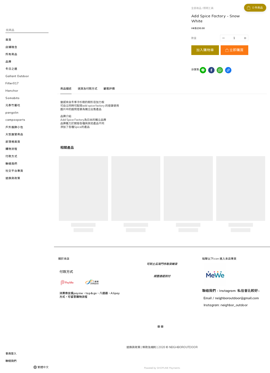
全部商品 (196, 8)
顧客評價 (109, 88)
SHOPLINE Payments (168, 367)
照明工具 (208, 8)
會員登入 (10, 353)
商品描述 (66, 88)
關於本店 (63, 258)
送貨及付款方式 (87, 88)
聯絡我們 (10, 360)
